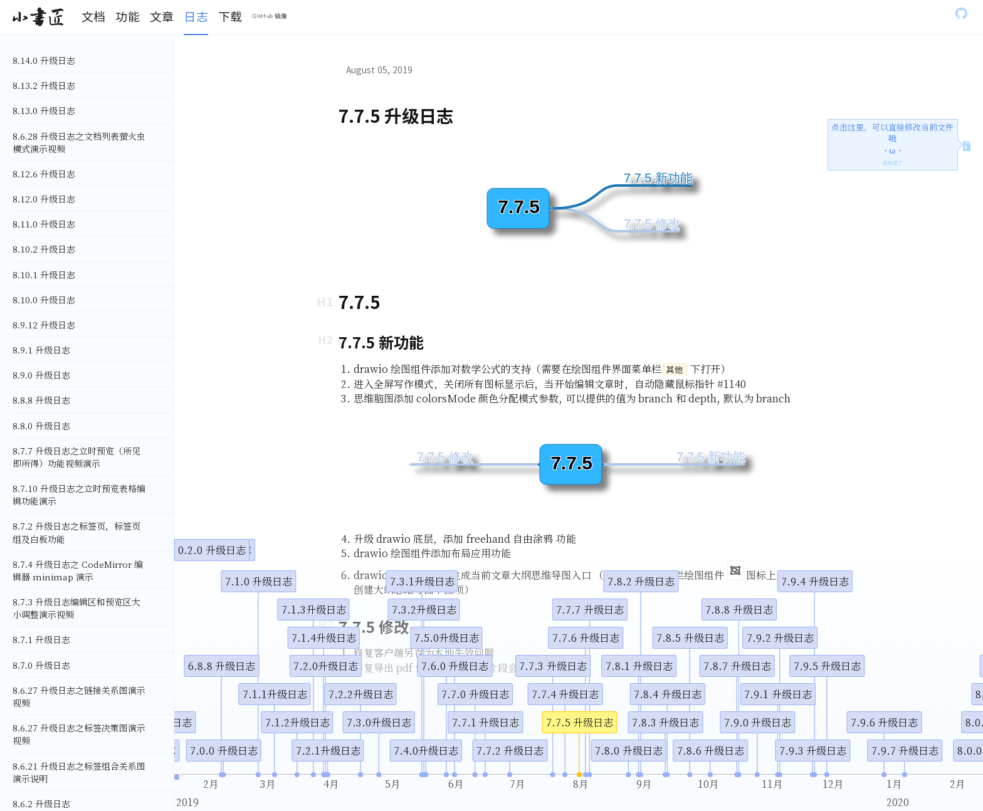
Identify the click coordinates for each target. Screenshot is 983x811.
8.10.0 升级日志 (44, 299)
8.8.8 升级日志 (41, 400)
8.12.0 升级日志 (44, 198)
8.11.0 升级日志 (44, 223)
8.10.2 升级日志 (44, 249)
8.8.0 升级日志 (41, 425)
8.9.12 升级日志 (44, 324)
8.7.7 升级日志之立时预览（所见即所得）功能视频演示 (76, 456)
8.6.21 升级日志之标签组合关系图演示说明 (79, 772)
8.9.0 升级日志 (41, 375)
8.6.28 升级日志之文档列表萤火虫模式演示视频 (79, 142)
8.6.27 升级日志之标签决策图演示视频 (79, 733)
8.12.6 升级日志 (44, 173)
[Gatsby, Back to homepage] (38, 17)
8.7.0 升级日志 (41, 665)
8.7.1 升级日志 (41, 639)
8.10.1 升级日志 (44, 274)
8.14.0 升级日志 (44, 60)
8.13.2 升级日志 (44, 85)
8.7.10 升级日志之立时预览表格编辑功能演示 (79, 494)
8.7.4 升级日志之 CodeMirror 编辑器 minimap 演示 (78, 570)
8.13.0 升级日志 (44, 110)
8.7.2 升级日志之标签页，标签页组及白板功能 (76, 532)
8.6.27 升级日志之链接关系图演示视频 (79, 696)
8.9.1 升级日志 (41, 349)
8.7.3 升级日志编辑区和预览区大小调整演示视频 (76, 607)
